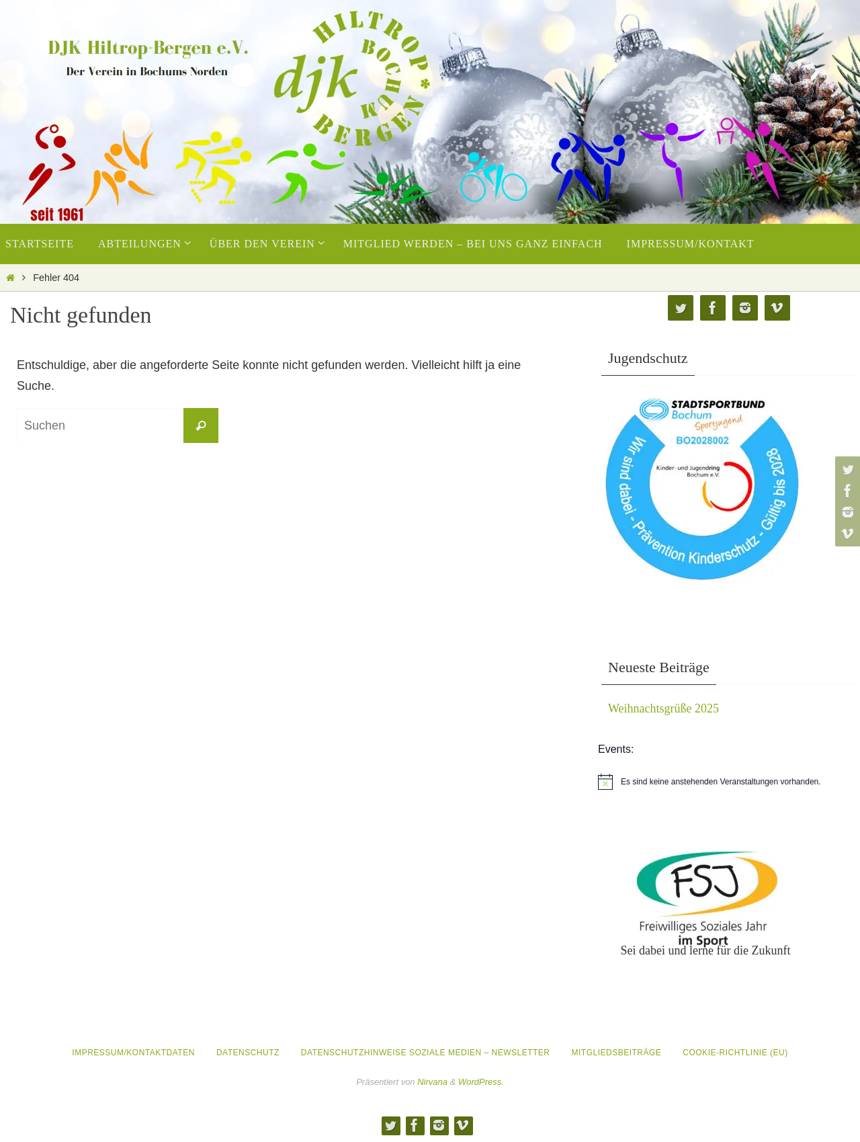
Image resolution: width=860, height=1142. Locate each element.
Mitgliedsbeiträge (616, 1052)
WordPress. (481, 1082)
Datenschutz (248, 1052)
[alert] (729, 782)
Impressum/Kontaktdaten (133, 1052)
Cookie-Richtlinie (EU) (735, 1052)
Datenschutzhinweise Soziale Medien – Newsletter (425, 1052)
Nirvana (432, 1082)
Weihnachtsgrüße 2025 (663, 708)
